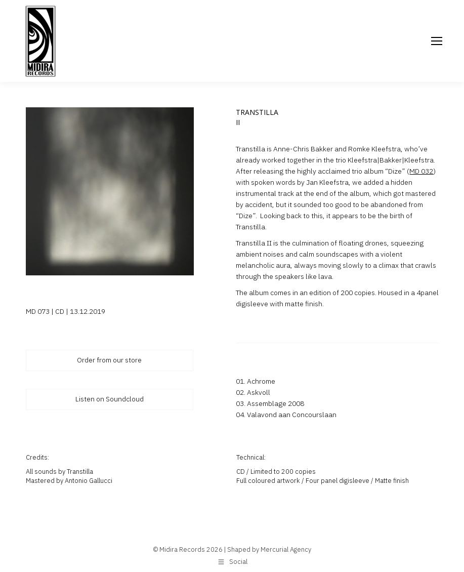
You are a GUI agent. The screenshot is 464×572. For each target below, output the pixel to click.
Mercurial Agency (286, 549)
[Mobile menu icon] (437, 41)
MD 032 (421, 171)
